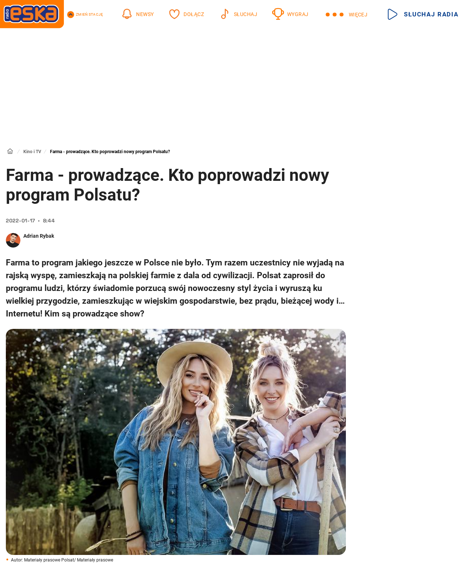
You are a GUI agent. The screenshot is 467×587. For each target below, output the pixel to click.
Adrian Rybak (38, 236)
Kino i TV (32, 151)
